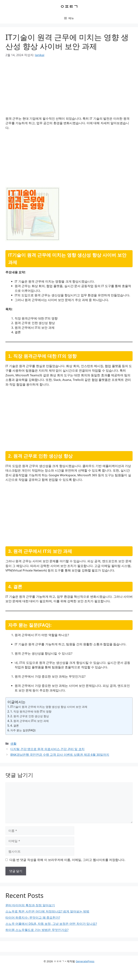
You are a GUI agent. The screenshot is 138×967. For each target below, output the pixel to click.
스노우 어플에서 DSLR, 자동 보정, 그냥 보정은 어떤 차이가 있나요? (51, 924)
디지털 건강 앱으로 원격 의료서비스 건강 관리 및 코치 (47, 749)
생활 (13, 743)
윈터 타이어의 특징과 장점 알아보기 (30, 905)
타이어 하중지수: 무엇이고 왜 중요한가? (32, 917)
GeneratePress (85, 961)
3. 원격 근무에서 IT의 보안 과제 (29, 721)
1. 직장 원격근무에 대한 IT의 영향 (30, 711)
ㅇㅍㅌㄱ (69, 6)
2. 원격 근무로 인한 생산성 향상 (29, 716)
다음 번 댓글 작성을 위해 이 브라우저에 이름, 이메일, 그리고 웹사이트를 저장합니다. (67, 860)
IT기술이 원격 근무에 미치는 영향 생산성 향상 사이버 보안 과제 (48, 707)
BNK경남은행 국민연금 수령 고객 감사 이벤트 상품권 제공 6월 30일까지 (59, 754)
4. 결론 (14, 725)
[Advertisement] (69, 89)
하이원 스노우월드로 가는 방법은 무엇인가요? (36, 930)
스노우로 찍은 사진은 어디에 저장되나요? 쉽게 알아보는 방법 (47, 911)
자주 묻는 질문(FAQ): (23, 730)
